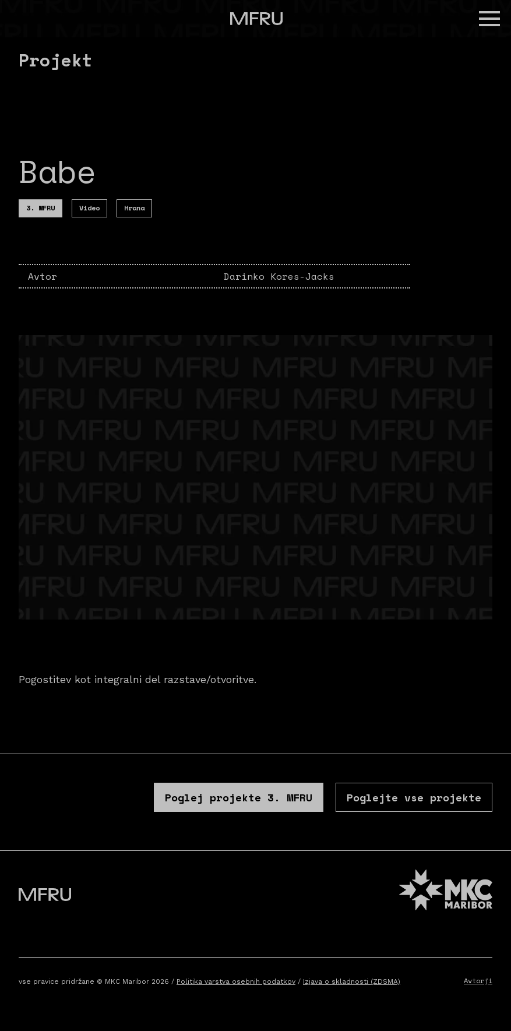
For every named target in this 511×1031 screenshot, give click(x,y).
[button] (489, 18)
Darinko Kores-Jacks (279, 276)
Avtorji (478, 981)
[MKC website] (445, 891)
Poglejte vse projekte (414, 797)
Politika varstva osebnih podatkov (236, 981)
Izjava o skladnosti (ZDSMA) (351, 981)
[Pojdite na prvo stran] (256, 18)
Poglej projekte (238, 797)
